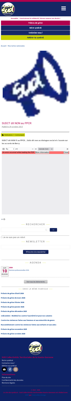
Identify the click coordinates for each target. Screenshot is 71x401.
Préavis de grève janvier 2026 (12, 307)
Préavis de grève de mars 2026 (13, 298)
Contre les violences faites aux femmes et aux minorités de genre (28, 320)
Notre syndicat (35, 28)
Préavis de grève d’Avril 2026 (12, 293)
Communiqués (19, 135)
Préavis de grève (35, 23)
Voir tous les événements (36, 282)
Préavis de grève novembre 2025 (14, 329)
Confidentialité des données (12, 380)
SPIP (27, 395)
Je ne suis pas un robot (13, 237)
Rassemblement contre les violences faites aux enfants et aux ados (28, 325)
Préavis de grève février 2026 (12, 302)
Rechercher (35, 224)
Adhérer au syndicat (35, 38)
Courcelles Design (39, 395)
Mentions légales (8, 383)
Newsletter (35, 241)
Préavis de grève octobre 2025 (13, 333)
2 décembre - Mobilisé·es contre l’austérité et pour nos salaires (26, 316)
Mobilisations (8, 135)
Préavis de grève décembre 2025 (14, 311)
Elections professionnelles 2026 (19, 270)
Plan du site (6, 377)
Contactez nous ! (35, 33)
